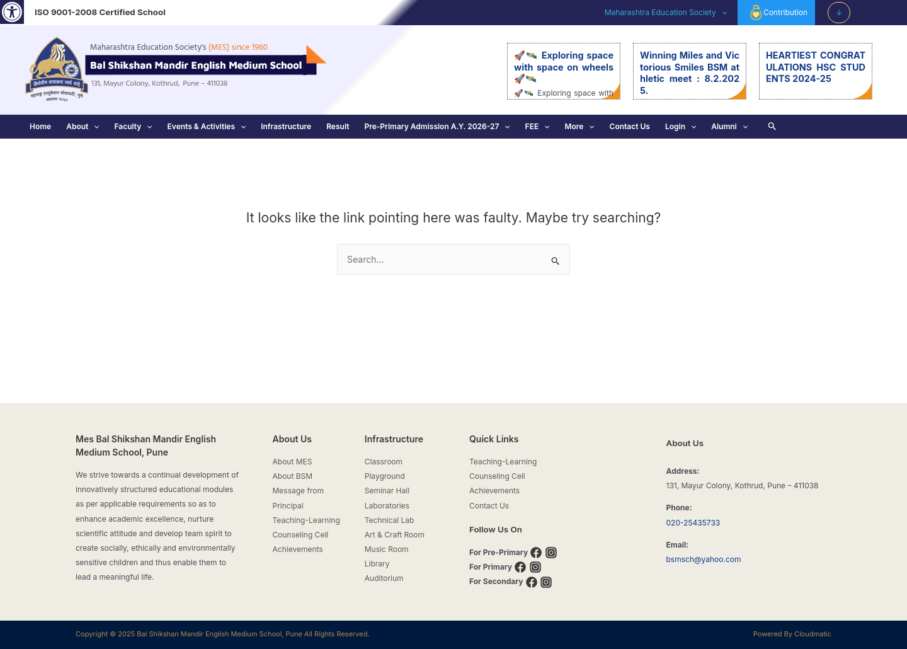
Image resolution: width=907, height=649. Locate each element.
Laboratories (387, 505)
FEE (537, 127)
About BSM (293, 476)
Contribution (777, 12)
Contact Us (630, 126)
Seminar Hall (387, 490)
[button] (12, 12)
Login (680, 127)
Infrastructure (286, 126)
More (579, 127)
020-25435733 (693, 522)
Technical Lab (389, 520)
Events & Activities (207, 127)
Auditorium (384, 578)
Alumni (729, 127)
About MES (292, 461)
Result (337, 126)
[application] (721, 12)
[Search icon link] (772, 126)
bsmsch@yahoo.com (703, 559)
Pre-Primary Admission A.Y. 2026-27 (437, 127)
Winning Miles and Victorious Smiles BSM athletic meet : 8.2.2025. (689, 73)
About (82, 127)
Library (377, 563)
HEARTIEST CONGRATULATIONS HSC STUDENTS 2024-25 (815, 67)
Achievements (298, 549)
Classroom (383, 461)
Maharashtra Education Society (666, 12)
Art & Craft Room (395, 534)
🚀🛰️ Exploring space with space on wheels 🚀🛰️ (563, 67)
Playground (385, 476)
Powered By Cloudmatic (792, 633)
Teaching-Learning (306, 520)
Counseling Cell (301, 534)
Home (40, 126)
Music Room (387, 549)
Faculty (133, 127)
